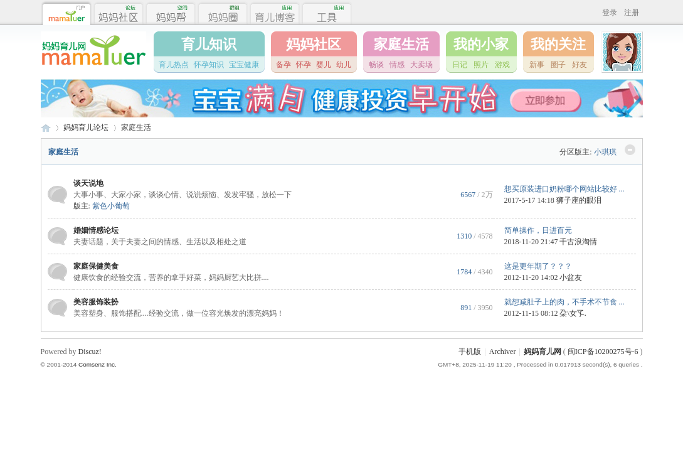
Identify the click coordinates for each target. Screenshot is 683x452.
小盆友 (570, 277)
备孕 (283, 64)
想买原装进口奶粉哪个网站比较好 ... (564, 189)
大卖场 (421, 64)
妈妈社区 (313, 44)
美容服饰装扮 (96, 302)
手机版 (469, 351)
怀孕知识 (209, 64)
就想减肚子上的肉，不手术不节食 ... (564, 302)
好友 (579, 64)
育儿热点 (174, 64)
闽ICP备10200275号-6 (603, 351)
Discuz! (90, 351)
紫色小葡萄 (111, 206)
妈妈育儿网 (46, 128)
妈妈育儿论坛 (86, 127)
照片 (481, 64)
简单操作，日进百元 (538, 230)
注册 (631, 12)
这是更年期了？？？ (538, 266)
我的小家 (481, 44)
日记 (459, 64)
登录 (609, 12)
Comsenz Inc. (97, 364)
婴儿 (323, 64)
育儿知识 (208, 44)
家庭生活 (401, 44)
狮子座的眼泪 (578, 200)
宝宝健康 (244, 64)
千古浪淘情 (578, 241)
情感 (397, 64)
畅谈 (376, 64)
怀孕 (303, 64)
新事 (536, 64)
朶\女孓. (572, 313)
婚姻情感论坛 (96, 230)
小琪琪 (605, 152)
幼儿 (343, 64)
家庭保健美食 (96, 266)
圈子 (558, 64)
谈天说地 (88, 183)
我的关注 (558, 44)
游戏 (502, 64)
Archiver (502, 351)
